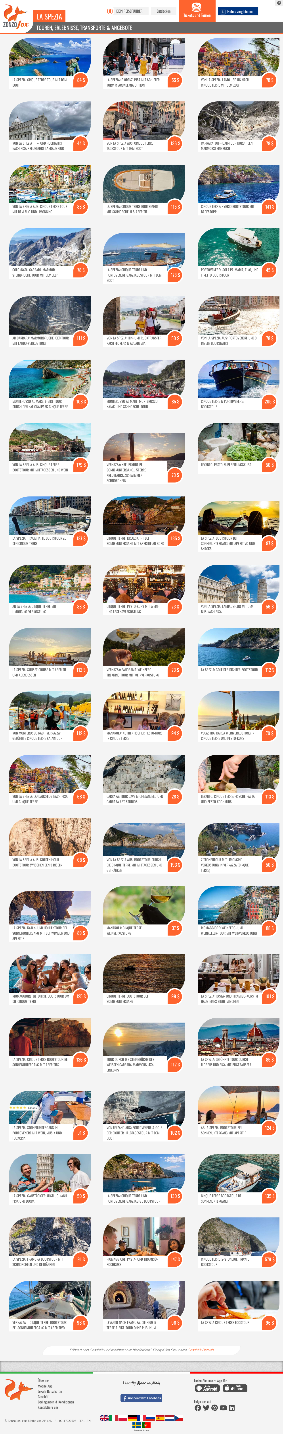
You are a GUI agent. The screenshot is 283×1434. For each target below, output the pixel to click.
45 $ (270, 269)
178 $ (175, 274)
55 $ (175, 79)
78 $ (269, 79)
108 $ (81, 401)
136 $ (175, 143)
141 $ (269, 206)
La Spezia (49, 16)
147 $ (175, 1259)
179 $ (81, 464)
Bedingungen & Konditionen (56, 1402)
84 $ (81, 79)
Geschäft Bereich (200, 1350)
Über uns (43, 1380)
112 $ (81, 669)
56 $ (270, 606)
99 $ (175, 996)
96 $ (81, 1322)
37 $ (175, 927)
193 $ (175, 864)
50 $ (175, 338)
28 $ (175, 796)
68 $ (81, 796)
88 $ (81, 206)
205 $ (270, 401)
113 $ (269, 796)
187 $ (81, 538)
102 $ (175, 1132)
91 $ (81, 1132)
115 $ (175, 206)
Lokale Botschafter (50, 1391)
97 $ (269, 543)
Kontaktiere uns (48, 1407)
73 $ (175, 474)
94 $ (175, 733)
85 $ (175, 401)
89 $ (81, 932)
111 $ (81, 338)
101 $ (269, 996)
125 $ (81, 996)
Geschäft (44, 1396)
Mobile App (45, 1386)
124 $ (270, 1127)
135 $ (175, 538)
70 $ (269, 733)
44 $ (81, 143)
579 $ (270, 1259)
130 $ (175, 1195)
